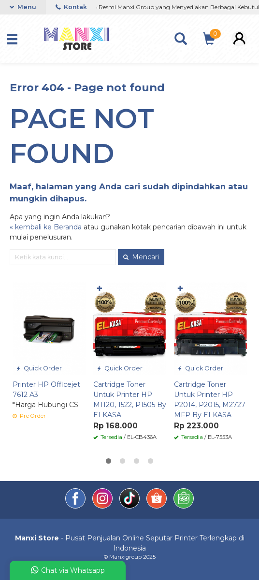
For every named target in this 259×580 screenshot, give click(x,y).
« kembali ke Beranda (46, 227)
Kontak (71, 7)
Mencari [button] (141, 257)
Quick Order (39, 368)
